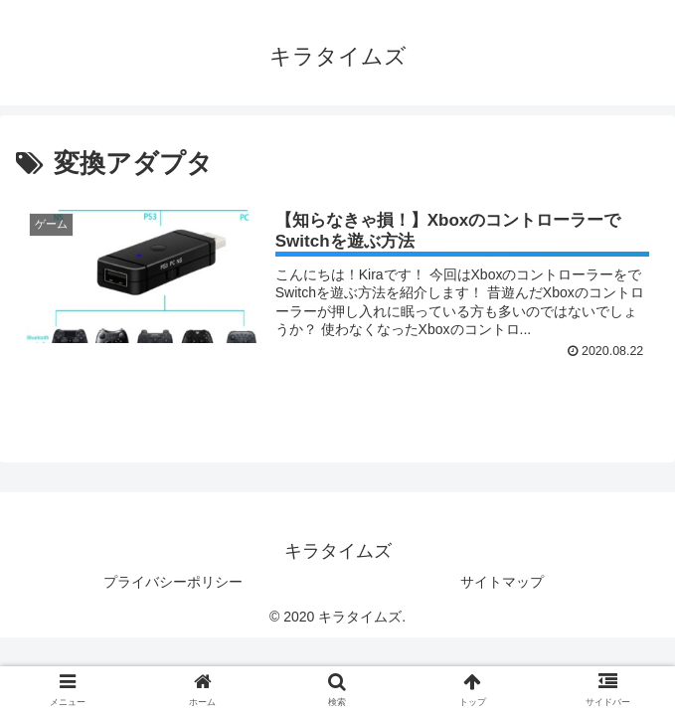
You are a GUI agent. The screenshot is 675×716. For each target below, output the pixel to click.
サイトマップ (502, 582)
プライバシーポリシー (173, 582)
